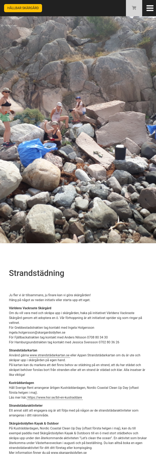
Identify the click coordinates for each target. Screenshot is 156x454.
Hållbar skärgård (23, 8)
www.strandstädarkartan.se (49, 355)
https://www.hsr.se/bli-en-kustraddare (55, 397)
